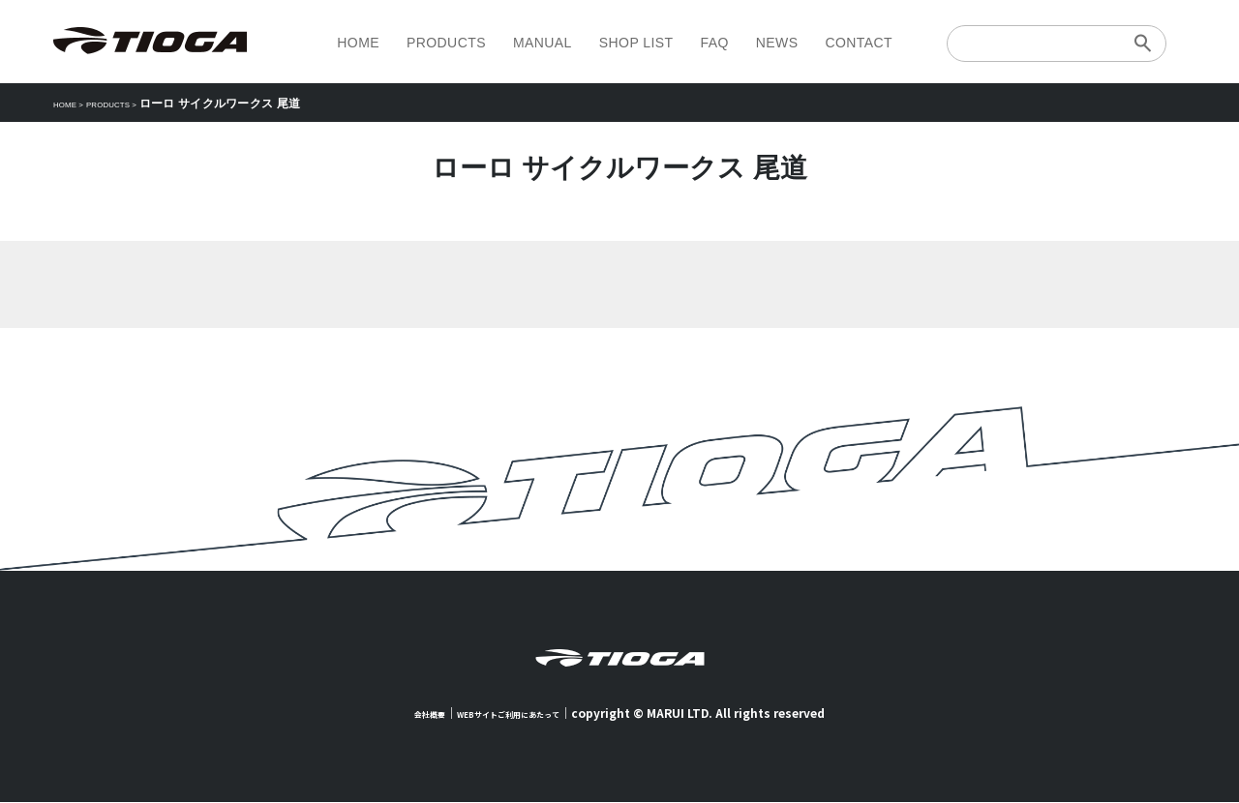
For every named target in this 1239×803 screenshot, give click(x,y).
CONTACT (858, 42)
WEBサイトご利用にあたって (516, 713)
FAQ (714, 42)
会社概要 (405, 713)
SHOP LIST (636, 42)
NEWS (777, 42)
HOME (358, 42)
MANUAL (542, 42)
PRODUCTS (446, 42)
